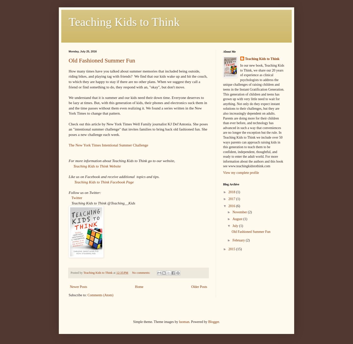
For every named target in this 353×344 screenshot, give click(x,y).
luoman (184, 322)
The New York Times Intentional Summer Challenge (108, 145)
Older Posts (199, 287)
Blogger (213, 322)
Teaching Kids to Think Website (97, 166)
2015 (232, 249)
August (237, 219)
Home (139, 287)
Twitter (76, 198)
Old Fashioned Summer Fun (102, 60)
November (240, 212)
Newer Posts (78, 287)
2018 (232, 192)
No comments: (141, 272)
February (239, 240)
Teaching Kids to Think (124, 21)
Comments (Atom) (100, 295)
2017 (232, 199)
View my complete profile (241, 173)
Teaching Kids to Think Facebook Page (104, 182)
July (235, 226)
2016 (232, 206)
